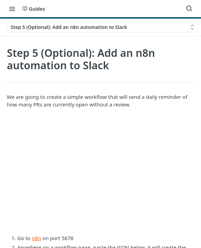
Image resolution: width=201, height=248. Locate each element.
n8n (36, 238)
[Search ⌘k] (189, 8)
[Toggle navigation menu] (12, 8)
